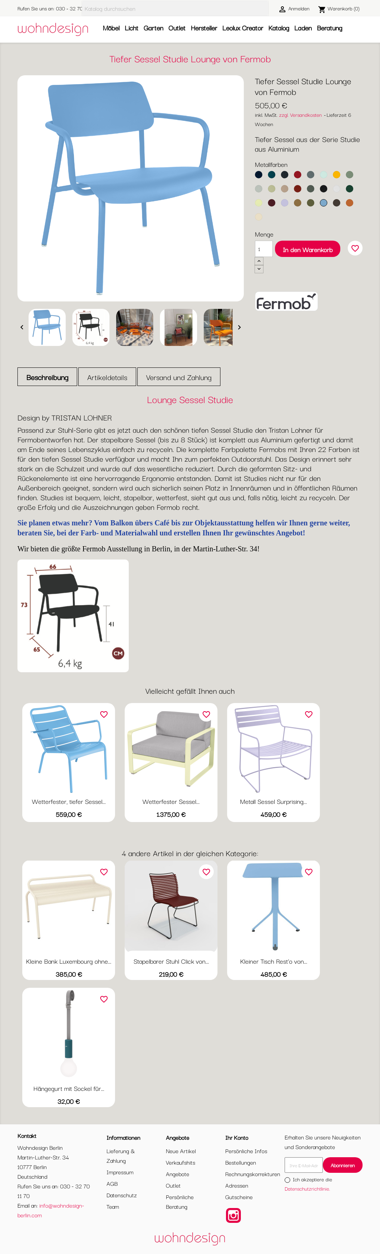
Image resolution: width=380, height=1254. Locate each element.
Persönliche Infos (246, 1150)
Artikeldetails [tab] (107, 377)
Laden (303, 27)
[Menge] (264, 249)
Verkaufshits (180, 1162)
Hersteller (204, 27)
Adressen (236, 1185)
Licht (131, 27)
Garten (153, 27)
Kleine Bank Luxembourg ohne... (68, 961)
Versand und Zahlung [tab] (179, 377)
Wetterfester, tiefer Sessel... (69, 801)
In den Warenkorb (307, 249)
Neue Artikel (181, 1150)
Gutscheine (239, 1196)
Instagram (233, 1215)
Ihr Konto (236, 1137)
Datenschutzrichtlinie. (307, 1188)
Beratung (329, 27)
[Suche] (175, 8)
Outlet (177, 27)
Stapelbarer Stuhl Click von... (171, 961)
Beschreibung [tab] (47, 377)
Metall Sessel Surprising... (273, 801)
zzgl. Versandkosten (300, 114)
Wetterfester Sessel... (171, 801)
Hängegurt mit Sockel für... (68, 1088)
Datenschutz (122, 1194)
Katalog (278, 27)
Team (113, 1206)
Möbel (111, 27)
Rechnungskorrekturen (252, 1173)
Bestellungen (240, 1162)
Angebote (177, 1173)
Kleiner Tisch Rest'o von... (273, 961)
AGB (112, 1183)
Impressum (120, 1171)
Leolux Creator (242, 27)
